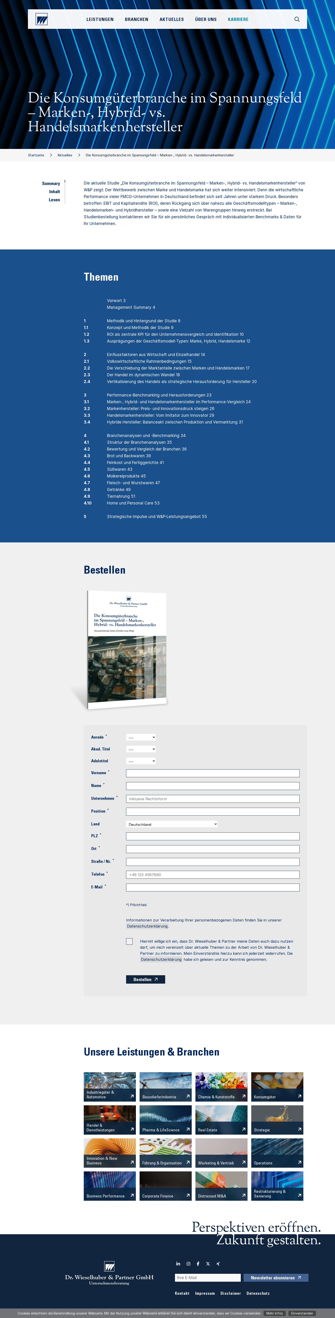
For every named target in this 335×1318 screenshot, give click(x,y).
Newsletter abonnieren (273, 1278)
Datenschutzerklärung (147, 926)
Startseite (36, 155)
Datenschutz (258, 1294)
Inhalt (54, 192)
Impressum (205, 1294)
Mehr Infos (274, 1313)
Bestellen (142, 980)
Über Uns (206, 20)
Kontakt (182, 1294)
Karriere (238, 20)
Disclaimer (231, 1294)
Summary (51, 184)
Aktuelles (64, 155)
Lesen (54, 200)
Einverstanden (302, 1313)
